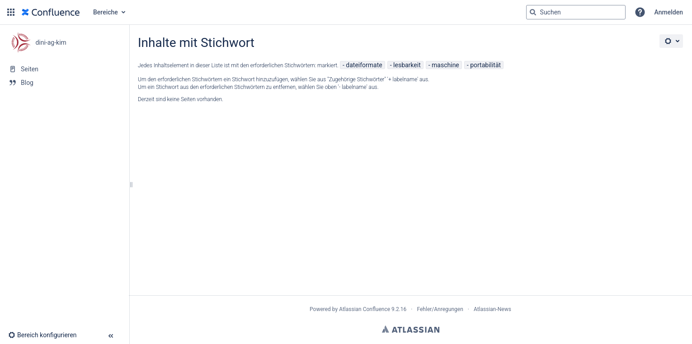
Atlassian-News (492, 309)
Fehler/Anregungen (440, 309)
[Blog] (64, 82)
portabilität (485, 65)
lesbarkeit (407, 65)
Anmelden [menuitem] (668, 12)
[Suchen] (533, 12)
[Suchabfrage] (576, 12)
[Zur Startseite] (50, 12)
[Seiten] (64, 69)
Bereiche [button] (105, 12)
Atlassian (410, 329)
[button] (11, 12)
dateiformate (364, 65)
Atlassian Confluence (364, 309)
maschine (445, 65)
